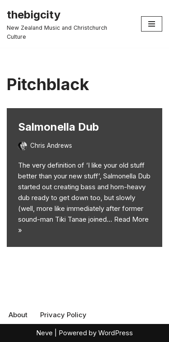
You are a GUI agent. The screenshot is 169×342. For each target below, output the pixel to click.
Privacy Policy (63, 314)
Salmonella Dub (58, 126)
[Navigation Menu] (151, 24)
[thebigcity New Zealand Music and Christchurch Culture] (67, 23)
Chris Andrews (51, 145)
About (18, 314)
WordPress (115, 332)
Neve (44, 332)
